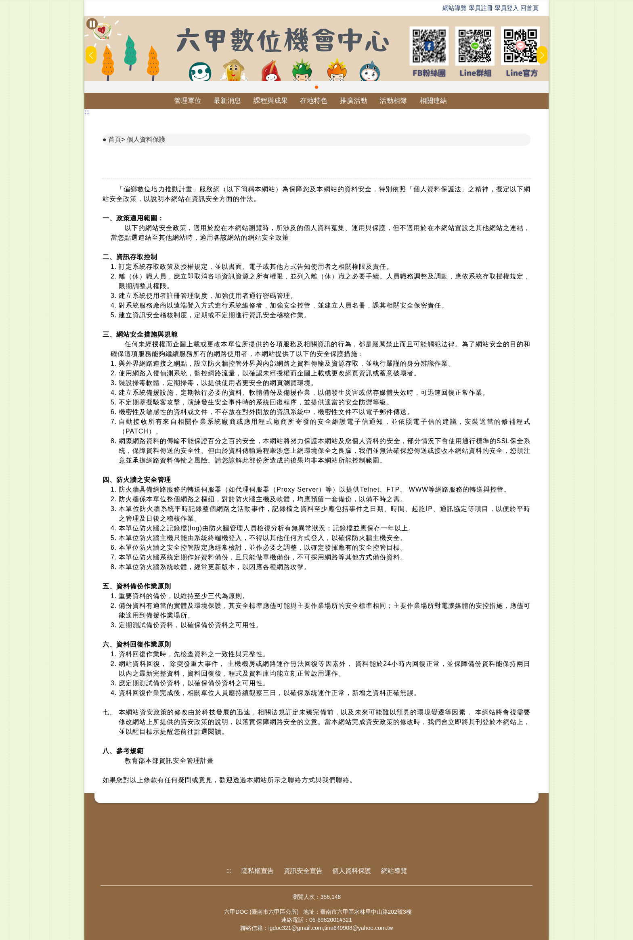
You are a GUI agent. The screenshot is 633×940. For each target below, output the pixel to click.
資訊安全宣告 (303, 870)
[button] (316, 87)
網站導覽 (454, 7)
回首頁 (529, 7)
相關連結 (433, 101)
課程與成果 (271, 101)
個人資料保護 (146, 139)
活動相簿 (393, 101)
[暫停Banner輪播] (92, 23)
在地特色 (313, 101)
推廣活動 (353, 101)
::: (87, 112)
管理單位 (187, 101)
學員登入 (507, 7)
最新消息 (227, 101)
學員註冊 (481, 7)
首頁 (114, 139)
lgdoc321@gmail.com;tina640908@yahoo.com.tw (330, 928)
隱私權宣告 (257, 870)
